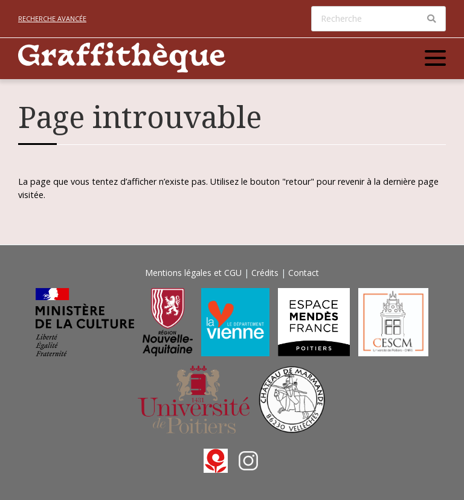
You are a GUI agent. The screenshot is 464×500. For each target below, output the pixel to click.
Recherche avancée (52, 18)
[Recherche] (378, 18)
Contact (303, 272)
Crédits (265, 272)
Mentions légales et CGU (193, 272)
